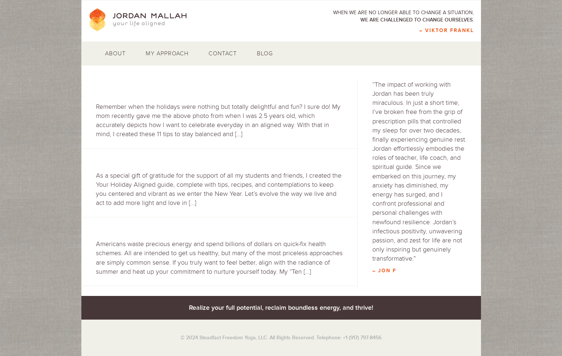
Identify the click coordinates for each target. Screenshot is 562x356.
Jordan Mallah (143, 20)
